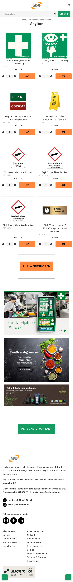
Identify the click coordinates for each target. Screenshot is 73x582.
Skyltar (41, 20)
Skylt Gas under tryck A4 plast (18, 172)
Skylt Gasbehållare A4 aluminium (18, 225)
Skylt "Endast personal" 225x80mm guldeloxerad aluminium (55, 228)
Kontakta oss (9, 546)
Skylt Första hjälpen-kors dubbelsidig (18, 62)
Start (24, 20)
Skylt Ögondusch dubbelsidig (54, 60)
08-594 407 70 (17, 500)
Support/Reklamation (37, 553)
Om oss (6, 535)
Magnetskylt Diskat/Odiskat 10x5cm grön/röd (18, 118)
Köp (27, 76)
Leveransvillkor (34, 542)
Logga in (64, 14)
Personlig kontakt (36, 429)
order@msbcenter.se (49, 492)
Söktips (30, 549)
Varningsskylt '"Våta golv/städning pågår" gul (54, 118)
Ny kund (31, 535)
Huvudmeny (32, 20)
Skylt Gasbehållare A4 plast (55, 172)
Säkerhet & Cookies (36, 557)
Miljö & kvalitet (10, 542)
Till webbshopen (36, 266)
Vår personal (9, 538)
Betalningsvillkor (35, 546)
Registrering (33, 561)
